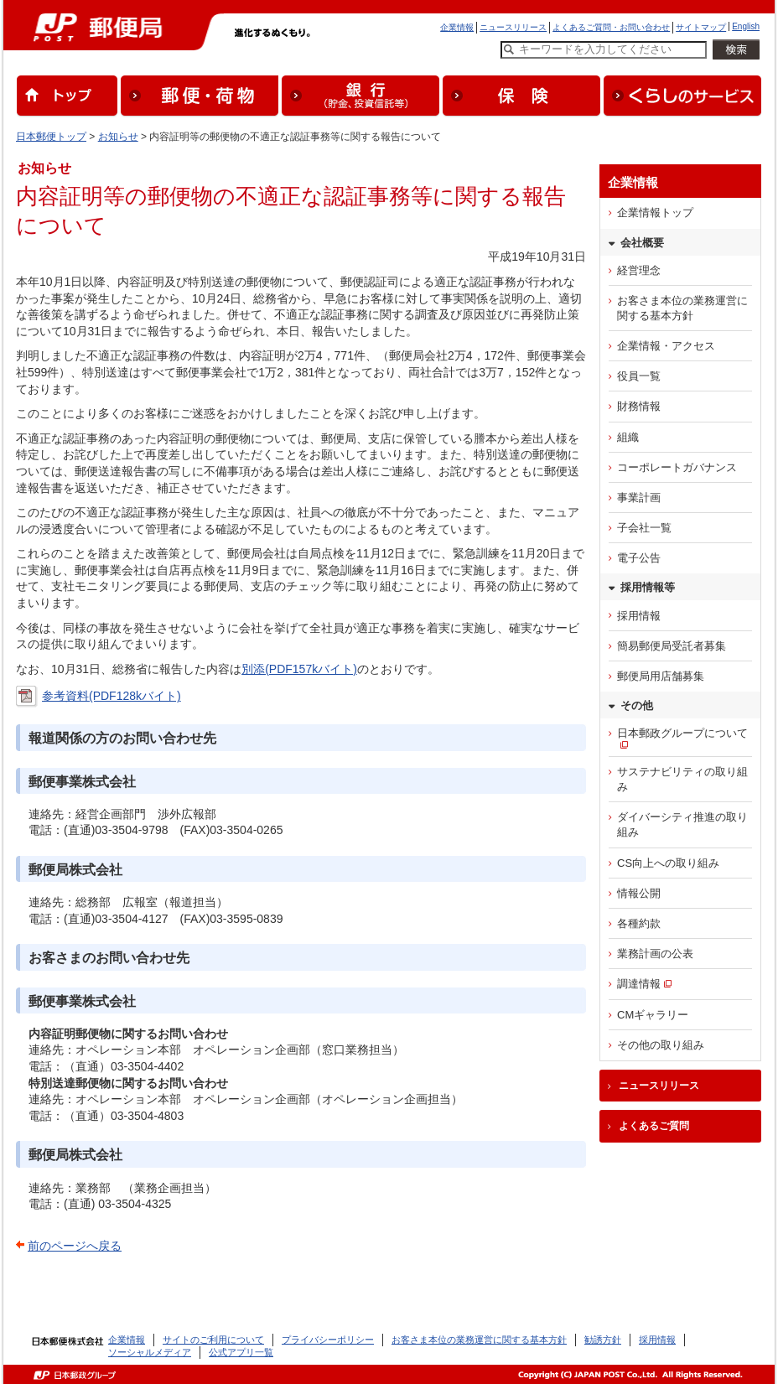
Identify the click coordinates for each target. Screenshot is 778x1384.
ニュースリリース (513, 27)
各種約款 (639, 923)
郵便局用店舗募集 (660, 676)
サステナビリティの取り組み (682, 779)
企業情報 (457, 27)
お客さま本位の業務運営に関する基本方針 (682, 308)
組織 (628, 437)
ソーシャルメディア (149, 1352)
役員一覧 (639, 376)
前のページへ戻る (75, 1245)
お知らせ (118, 137)
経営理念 (639, 270)
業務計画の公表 (655, 953)
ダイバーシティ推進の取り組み (682, 824)
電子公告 (639, 558)
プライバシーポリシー (328, 1340)
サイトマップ (701, 27)
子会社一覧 (644, 527)
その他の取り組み (660, 1045)
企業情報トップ (655, 212)
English (746, 26)
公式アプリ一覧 (241, 1352)
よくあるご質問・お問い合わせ (611, 27)
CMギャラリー (652, 1014)
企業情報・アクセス (666, 346)
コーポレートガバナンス (677, 467)
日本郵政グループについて (682, 733)
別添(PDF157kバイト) (299, 669)
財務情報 (639, 406)
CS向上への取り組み (668, 863)
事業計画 (639, 497)
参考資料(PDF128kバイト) (111, 695)
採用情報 (639, 615)
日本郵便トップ (51, 137)
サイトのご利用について (213, 1340)
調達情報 (639, 983)
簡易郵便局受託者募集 (671, 646)
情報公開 (639, 893)
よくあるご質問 (654, 1126)
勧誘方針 (602, 1340)
